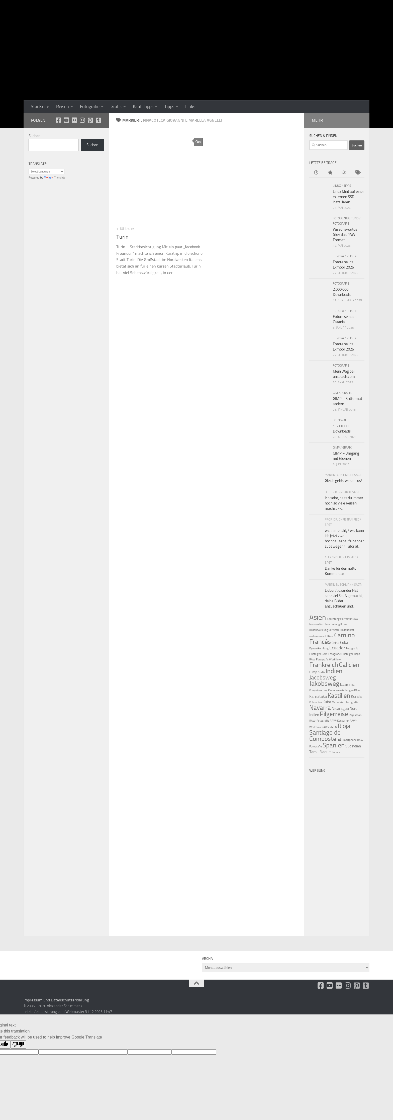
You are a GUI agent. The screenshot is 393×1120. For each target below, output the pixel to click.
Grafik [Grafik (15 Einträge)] (321, 672)
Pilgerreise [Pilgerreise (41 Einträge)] (334, 714)
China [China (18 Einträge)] (335, 643)
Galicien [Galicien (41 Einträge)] (349, 664)
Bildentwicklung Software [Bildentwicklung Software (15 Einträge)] (324, 630)
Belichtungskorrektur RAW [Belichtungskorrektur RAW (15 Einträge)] (342, 619)
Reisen (62, 106)
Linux (337, 186)
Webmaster (74, 1011)
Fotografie (90, 106)
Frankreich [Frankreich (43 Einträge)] (323, 665)
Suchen (34, 136)
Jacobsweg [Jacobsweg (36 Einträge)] (322, 677)
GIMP (336, 393)
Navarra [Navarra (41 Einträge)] (320, 707)
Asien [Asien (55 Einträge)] (317, 617)
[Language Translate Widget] (46, 171)
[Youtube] (66, 120)
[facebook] (58, 120)
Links (190, 106)
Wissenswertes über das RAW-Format (345, 234)
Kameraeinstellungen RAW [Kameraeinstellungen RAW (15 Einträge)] (344, 690)
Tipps (169, 106)
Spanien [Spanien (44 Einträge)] (334, 745)
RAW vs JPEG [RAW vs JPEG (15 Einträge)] (329, 727)
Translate (54, 177)
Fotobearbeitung (345, 218)
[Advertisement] (336, 850)
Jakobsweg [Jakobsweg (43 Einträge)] (324, 683)
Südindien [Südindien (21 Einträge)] (353, 746)
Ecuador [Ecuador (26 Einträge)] (337, 648)
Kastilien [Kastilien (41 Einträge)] (339, 695)
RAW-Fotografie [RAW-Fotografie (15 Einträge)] (319, 720)
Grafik (116, 106)
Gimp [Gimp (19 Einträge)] (313, 672)
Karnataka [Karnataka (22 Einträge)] (318, 696)
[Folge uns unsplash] (98, 120)
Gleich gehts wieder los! (343, 480)
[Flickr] (74, 120)
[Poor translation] (18, 1044)
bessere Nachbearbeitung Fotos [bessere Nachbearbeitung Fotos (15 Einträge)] (328, 624)
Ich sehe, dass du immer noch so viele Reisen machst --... (344, 503)
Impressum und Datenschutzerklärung (56, 1000)
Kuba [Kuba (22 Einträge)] (327, 702)
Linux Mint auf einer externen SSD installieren (348, 196)
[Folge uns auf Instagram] (82, 120)
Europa (338, 256)
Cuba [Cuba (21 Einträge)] (344, 642)
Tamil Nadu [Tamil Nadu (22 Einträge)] (319, 751)
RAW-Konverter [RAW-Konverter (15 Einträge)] (339, 720)
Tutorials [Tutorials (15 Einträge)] (334, 752)
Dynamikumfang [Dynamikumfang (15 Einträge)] (319, 648)
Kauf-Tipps (143, 106)
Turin (122, 237)
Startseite (40, 106)
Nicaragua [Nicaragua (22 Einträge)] (340, 708)
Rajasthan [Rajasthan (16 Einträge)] (355, 715)
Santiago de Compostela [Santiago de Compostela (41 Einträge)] (325, 735)
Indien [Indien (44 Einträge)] (334, 671)
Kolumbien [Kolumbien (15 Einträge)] (315, 702)
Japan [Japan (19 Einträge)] (344, 684)
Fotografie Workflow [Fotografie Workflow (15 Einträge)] (328, 659)
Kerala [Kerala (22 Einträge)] (356, 696)
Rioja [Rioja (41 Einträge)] (344, 726)
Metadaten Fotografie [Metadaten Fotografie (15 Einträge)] (345, 702)
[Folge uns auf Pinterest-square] (90, 120)
